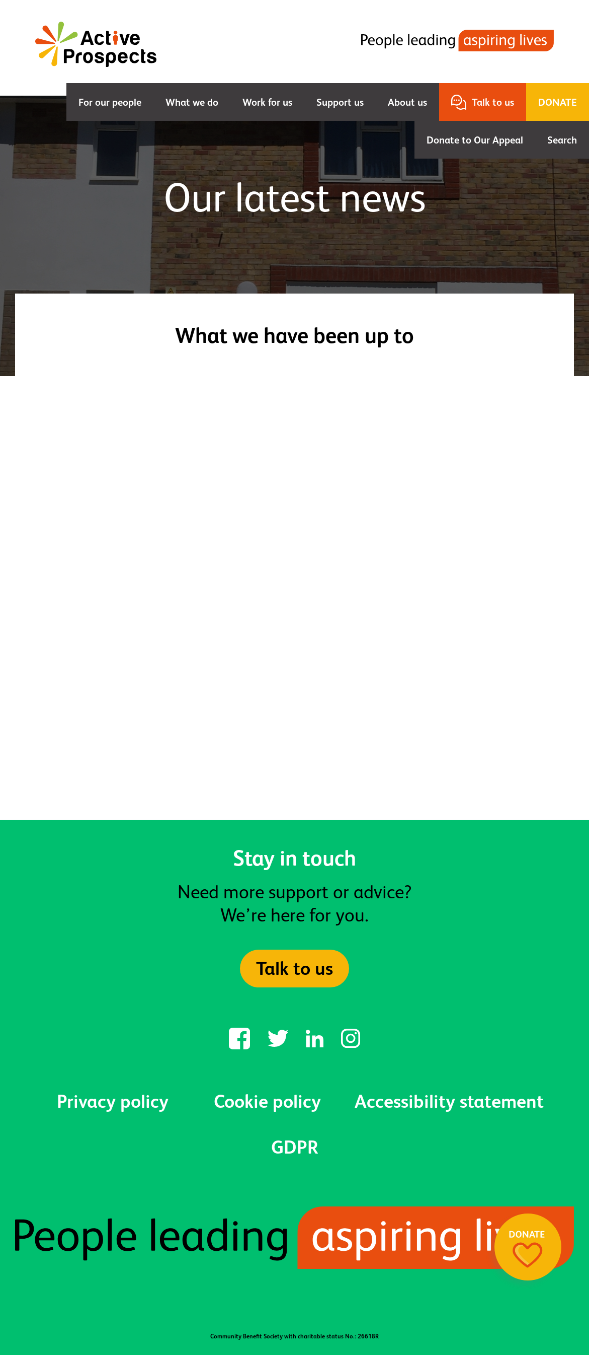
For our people (109, 102)
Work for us (267, 102)
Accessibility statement (449, 1101)
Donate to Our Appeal (475, 140)
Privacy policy (113, 1101)
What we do (191, 102)
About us (407, 102)
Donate (557, 102)
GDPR (294, 1147)
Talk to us (493, 102)
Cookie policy (267, 1101)
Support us (340, 102)
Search (562, 140)
